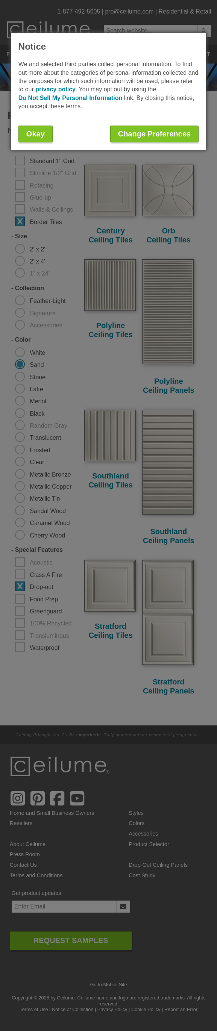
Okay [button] (35, 134)
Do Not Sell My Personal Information (70, 98)
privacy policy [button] (55, 89)
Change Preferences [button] (154, 134)
